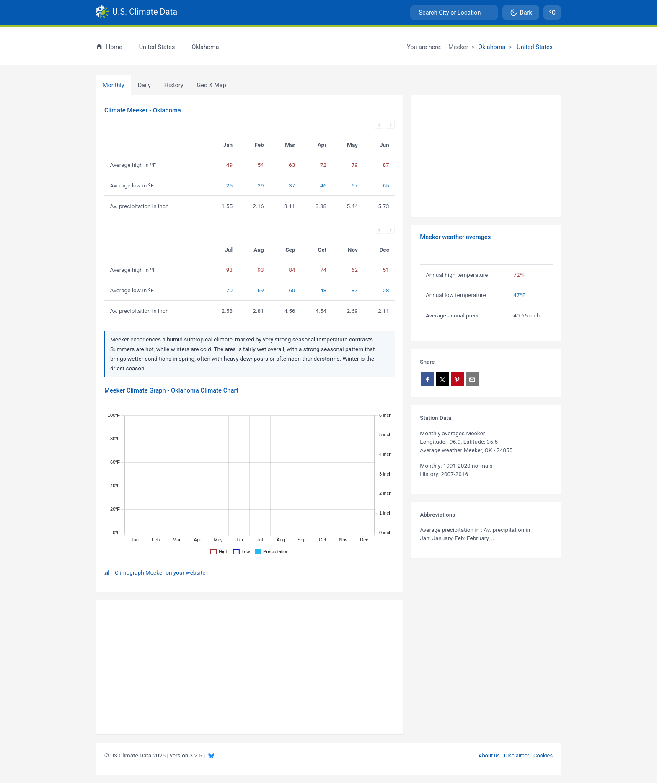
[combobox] (454, 12)
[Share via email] (472, 379)
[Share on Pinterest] (457, 379)
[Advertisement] (486, 156)
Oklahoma (491, 47)
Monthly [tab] (113, 85)
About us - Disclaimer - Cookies (516, 755)
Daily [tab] (144, 85)
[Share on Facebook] (427, 379)
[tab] (174, 85)
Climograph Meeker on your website (160, 572)
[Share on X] (442, 379)
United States (534, 47)
